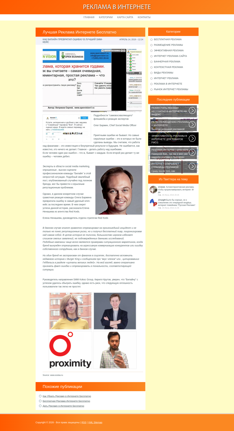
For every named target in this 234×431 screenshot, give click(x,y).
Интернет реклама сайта (170, 56)
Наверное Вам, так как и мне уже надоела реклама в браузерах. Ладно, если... (170, 153)
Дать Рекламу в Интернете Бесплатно (63, 406)
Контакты (144, 17)
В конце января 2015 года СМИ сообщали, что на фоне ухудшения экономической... (170, 139)
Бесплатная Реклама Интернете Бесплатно (66, 401)
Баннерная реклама (167, 61)
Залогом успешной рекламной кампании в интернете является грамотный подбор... (170, 125)
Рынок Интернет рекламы (171, 89)
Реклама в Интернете (117, 7)
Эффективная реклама (169, 50)
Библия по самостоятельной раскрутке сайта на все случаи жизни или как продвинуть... (170, 111)
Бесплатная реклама (168, 39)
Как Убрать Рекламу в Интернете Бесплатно (67, 396)
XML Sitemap (95, 422)
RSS (83, 422)
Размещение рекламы (168, 45)
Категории (106, 17)
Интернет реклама (166, 78)
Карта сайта (125, 17)
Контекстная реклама (168, 67)
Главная (88, 17)
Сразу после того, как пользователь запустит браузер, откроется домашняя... (170, 167)
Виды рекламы (163, 72)
